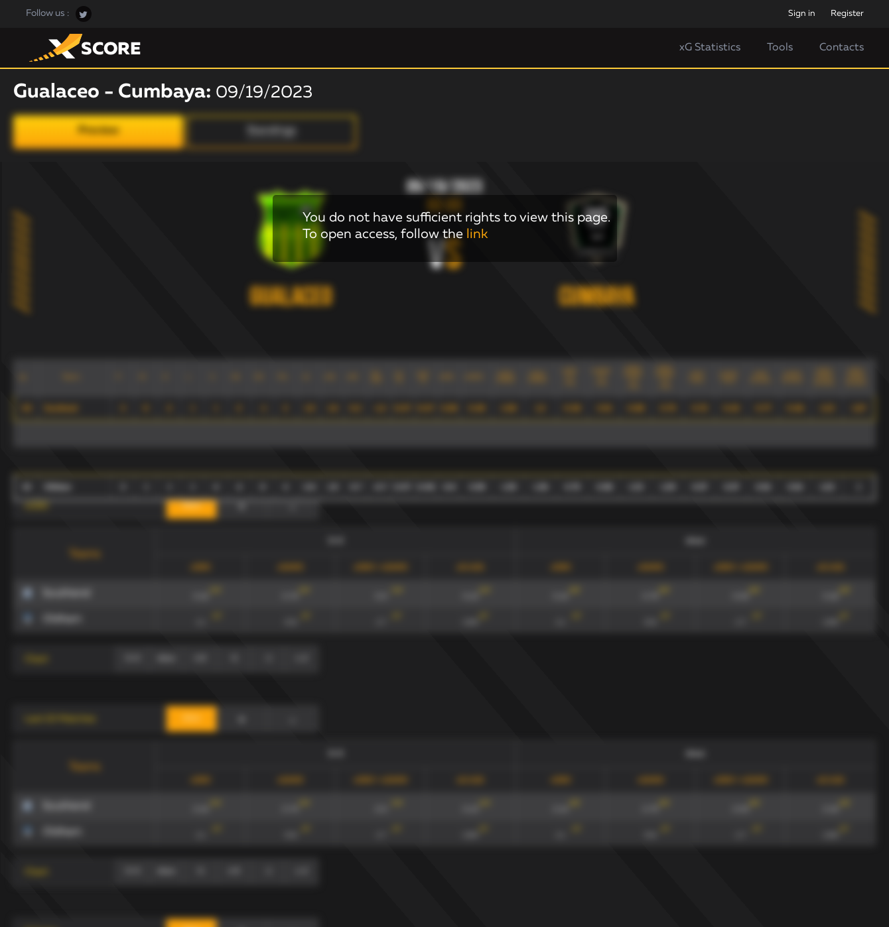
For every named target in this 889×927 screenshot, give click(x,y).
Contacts (841, 47)
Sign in (801, 13)
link (477, 234)
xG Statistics (709, 47)
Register (847, 13)
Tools (780, 47)
